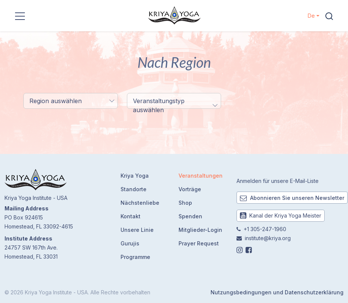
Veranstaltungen (201, 175)
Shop (185, 202)
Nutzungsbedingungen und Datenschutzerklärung (277, 292)
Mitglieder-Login (200, 230)
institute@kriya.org (268, 238)
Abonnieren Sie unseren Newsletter (292, 198)
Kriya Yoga (135, 175)
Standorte (134, 189)
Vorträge (190, 189)
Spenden (190, 216)
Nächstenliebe (140, 202)
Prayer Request (199, 243)
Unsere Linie (137, 230)
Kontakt (130, 216)
